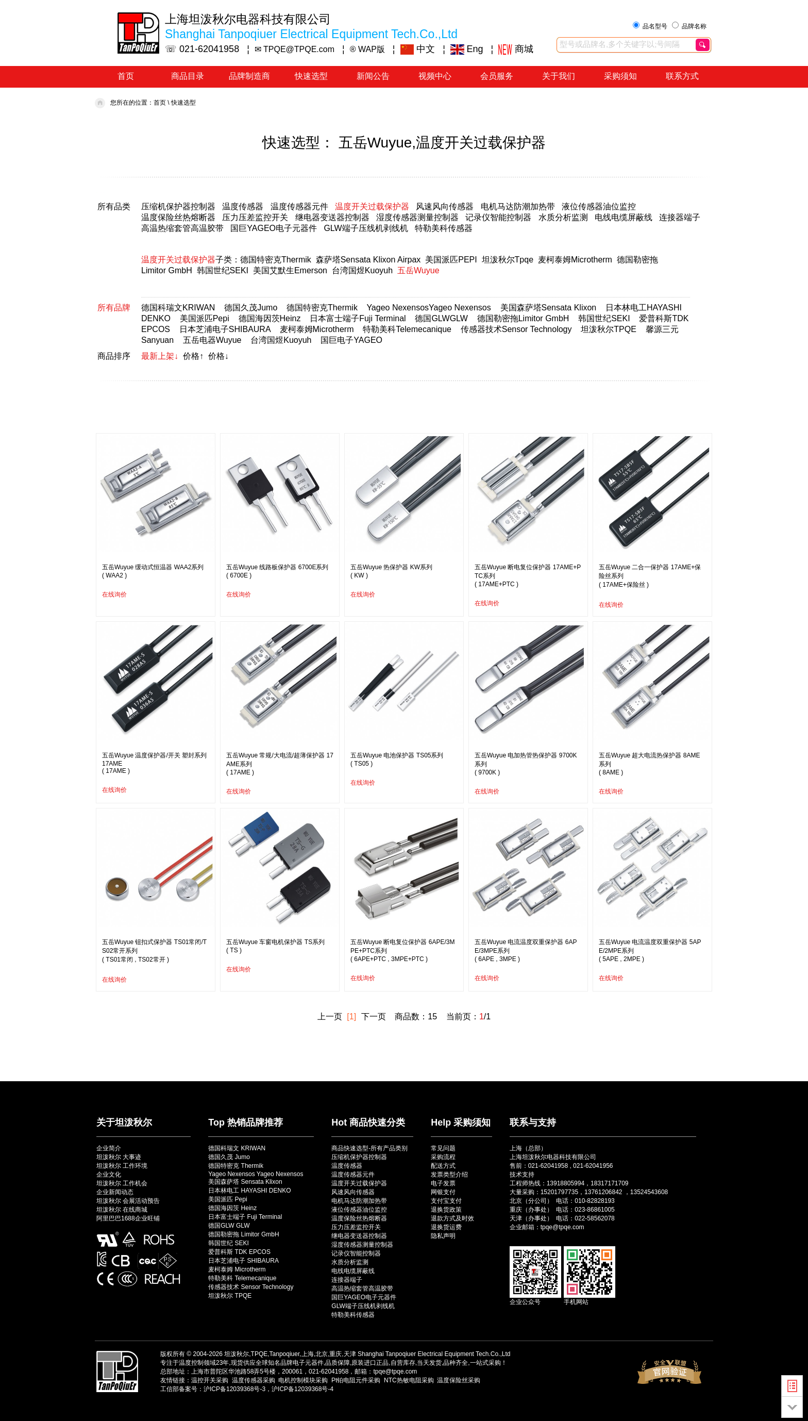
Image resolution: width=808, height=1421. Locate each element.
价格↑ (193, 356)
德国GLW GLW (228, 1225)
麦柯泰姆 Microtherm (236, 1269)
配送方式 (443, 1165)
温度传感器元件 (299, 206)
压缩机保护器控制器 (178, 206)
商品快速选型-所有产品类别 (369, 1148)
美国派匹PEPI (451, 259)
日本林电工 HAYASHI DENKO (249, 1190)
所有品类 (113, 206)
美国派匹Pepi (204, 318)
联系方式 (682, 76)
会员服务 (496, 76)
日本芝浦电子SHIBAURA (225, 329)
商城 (515, 49)
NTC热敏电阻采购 (409, 1380)
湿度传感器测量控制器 (417, 217)
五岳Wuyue (418, 270)
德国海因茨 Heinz (232, 1208)
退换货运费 (446, 1227)
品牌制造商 (249, 76)
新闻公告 (373, 76)
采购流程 (443, 1157)
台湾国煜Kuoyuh (362, 270)
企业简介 (108, 1148)
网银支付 (443, 1192)
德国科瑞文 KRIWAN (236, 1148)
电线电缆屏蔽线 (623, 217)
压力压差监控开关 (255, 217)
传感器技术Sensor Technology (516, 329)
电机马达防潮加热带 (518, 206)
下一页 (373, 1016)
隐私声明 (443, 1236)
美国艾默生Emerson (290, 270)
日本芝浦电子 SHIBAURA (243, 1260)
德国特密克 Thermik (235, 1165)
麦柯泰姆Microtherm (575, 259)
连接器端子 (679, 217)
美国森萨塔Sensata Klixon (548, 307)
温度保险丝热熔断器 (178, 217)
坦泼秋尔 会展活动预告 (128, 1200)
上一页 (329, 1016)
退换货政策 (446, 1209)
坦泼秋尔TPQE (608, 329)
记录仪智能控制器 (498, 217)
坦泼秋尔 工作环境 (121, 1165)
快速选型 (311, 76)
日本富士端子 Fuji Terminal (245, 1216)
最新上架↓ (159, 356)
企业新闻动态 (114, 1192)
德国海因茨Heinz (270, 318)
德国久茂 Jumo (229, 1157)
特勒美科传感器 (444, 228)
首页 (125, 76)
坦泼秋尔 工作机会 (121, 1183)
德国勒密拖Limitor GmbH (523, 318)
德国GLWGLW (441, 318)
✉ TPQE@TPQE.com (294, 49)
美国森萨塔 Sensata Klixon (245, 1181)
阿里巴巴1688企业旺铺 (128, 1218)
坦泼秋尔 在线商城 (121, 1209)
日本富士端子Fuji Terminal (358, 318)
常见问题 (443, 1148)
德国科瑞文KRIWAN (178, 307)
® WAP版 (367, 49)
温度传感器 (242, 206)
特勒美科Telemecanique (407, 329)
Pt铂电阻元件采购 (355, 1380)
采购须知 (620, 76)
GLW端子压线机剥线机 (366, 228)
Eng (466, 49)
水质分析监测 (563, 217)
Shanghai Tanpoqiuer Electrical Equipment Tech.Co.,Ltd (434, 1354)
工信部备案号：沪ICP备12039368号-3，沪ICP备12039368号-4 (246, 1389)
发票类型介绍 (449, 1174)
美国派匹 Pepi (227, 1199)
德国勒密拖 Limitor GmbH (243, 1234)
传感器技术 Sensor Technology (250, 1287)
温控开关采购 (209, 1380)
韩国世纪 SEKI (228, 1243)
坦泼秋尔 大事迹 (118, 1157)
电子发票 (443, 1183)
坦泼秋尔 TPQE (229, 1295)
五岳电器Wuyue (212, 340)
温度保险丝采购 (458, 1380)
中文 (417, 49)
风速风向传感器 (445, 206)
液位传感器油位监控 (599, 206)
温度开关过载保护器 (372, 206)
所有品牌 (113, 307)
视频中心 (434, 76)
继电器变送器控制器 (332, 217)
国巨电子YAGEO (351, 340)
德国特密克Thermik (275, 259)
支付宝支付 (446, 1200)
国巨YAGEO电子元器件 (273, 228)
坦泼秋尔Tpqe (507, 259)
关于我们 (558, 76)
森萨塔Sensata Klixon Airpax (368, 259)
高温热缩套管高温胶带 (182, 228)
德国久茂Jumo (250, 307)
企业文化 (108, 1174)
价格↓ (218, 356)
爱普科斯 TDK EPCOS (239, 1251)
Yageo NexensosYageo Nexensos (428, 307)
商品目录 (187, 76)
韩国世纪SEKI (222, 270)
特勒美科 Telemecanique (242, 1278)
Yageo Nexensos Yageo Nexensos (255, 1174)
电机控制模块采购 (303, 1380)
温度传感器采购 (253, 1380)
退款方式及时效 (452, 1218)
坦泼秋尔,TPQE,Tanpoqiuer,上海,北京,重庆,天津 (290, 1354)
